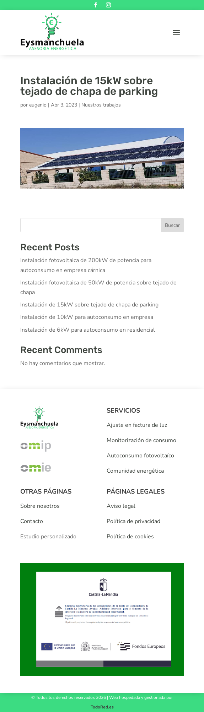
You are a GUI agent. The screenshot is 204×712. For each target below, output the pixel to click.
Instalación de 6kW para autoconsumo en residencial (87, 330)
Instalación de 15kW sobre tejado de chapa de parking (89, 305)
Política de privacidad (133, 521)
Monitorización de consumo (141, 440)
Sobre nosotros (40, 506)
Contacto (31, 521)
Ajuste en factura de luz (137, 425)
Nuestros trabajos (101, 105)
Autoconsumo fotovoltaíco (140, 456)
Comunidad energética (135, 471)
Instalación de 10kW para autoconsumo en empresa (86, 317)
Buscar (172, 225)
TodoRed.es (102, 707)
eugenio (38, 105)
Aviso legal (121, 506)
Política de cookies (130, 536)
